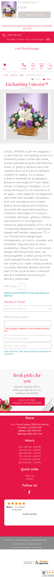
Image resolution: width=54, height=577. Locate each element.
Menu (5, 69)
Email (47, 79)
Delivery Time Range (16, 317)
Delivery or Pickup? (14, 301)
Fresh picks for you (27, 383)
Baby (22, 75)
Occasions (14, 75)
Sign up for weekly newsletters (27, 401)
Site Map (38, 547)
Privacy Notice (34, 544)
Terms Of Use (19, 544)
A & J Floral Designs (27, 48)
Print (35, 79)
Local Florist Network (21, 547)
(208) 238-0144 (14, 35)
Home (5, 75)
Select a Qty (10, 286)
